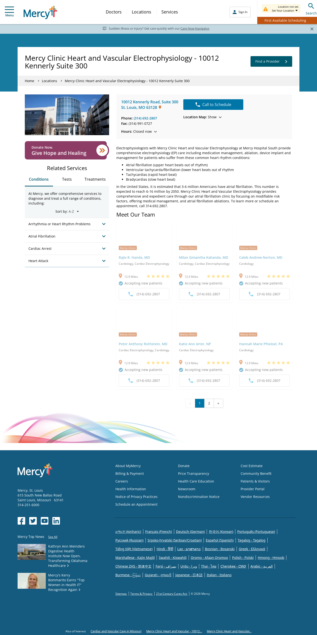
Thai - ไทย (209, 566)
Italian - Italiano (219, 575)
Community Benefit (256, 473)
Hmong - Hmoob (271, 557)
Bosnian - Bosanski (220, 549)
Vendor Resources (255, 496)
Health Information (130, 489)
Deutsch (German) (190, 531)
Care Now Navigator (194, 28)
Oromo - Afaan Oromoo (209, 557)
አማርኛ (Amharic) (128, 531)
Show (202, 117)
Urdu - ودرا (188, 566)
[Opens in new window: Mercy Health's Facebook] (21, 521)
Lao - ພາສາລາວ (189, 549)
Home (29, 81)
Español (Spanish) (220, 540)
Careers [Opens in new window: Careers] (121, 481)
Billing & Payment (129, 473)
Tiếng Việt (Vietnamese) (133, 549)
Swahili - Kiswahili (172, 557)
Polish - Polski (243, 557)
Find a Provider (271, 61)
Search (311, 8)
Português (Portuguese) (256, 531)
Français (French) (158, 531)
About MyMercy (128, 465)
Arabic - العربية (262, 566)
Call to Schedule (213, 104)
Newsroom (186, 489)
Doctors (114, 12)
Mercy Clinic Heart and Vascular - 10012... (174, 631)
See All (52, 537)
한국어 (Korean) (221, 531)
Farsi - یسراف (166, 566)
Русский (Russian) (129, 540)
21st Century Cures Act (172, 594)
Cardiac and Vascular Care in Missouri (116, 631)
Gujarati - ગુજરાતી (158, 575)
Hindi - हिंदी (165, 549)
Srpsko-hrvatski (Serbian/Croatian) (175, 540)
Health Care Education (196, 481)
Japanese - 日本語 (189, 575)
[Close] (312, 28)
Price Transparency (193, 473)
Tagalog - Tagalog (251, 540)
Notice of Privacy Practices (136, 496)
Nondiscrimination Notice (198, 496)
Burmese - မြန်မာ (128, 575)
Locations (141, 12)
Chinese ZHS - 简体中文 (133, 566)
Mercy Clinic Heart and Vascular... (229, 631)
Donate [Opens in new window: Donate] (184, 465)
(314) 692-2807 (145, 118)
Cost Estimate (252, 465)
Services (169, 12)
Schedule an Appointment (136, 504)
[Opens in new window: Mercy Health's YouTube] (44, 521)
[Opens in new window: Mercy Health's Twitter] (33, 521)
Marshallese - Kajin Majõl (135, 557)
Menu (9, 12)
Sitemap (121, 594)
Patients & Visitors (255, 481)
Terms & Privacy (141, 594)
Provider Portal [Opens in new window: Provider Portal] (252, 489)
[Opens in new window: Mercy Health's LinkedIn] (56, 521)
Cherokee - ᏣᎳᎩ (233, 566)
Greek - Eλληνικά (252, 549)
